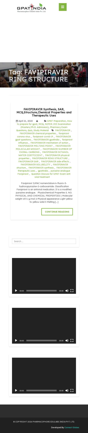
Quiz (30, 130)
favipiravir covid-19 (43, 136)
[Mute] (66, 290)
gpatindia (43, 170)
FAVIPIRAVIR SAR (28, 161)
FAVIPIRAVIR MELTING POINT (35, 145)
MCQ (41, 124)
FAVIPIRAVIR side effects (55, 161)
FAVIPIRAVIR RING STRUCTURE (50, 158)
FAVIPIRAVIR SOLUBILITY (35, 164)
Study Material (41, 130)
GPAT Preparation (56, 121)
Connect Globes (71, 427)
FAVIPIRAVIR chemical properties (38, 133)
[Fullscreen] (71, 290)
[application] (44, 276)
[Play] (16, 290)
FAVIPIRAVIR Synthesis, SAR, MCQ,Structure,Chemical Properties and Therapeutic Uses (44, 112)
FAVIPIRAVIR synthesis (41, 167)
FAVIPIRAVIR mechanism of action (49, 142)
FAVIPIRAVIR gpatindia (46, 139)
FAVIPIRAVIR (62, 130)
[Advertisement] (44, 39)
